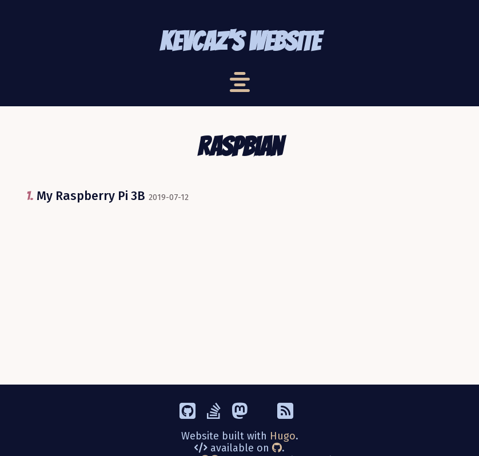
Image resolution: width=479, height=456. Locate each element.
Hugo (283, 436)
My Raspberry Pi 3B (91, 196)
